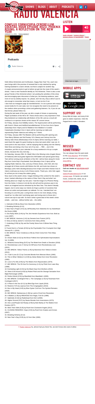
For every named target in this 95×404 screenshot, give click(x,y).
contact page (67, 176)
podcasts (80, 158)
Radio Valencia (25, 327)
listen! (2, 7)
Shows (29, 6)
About (53, 6)
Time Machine (73, 156)
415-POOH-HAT (82, 168)
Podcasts (68, 6)
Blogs (42, 6)
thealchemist (23, 34)
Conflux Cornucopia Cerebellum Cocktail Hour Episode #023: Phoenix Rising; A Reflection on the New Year (32, 28)
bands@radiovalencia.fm (72, 181)
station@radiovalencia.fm (72, 174)
